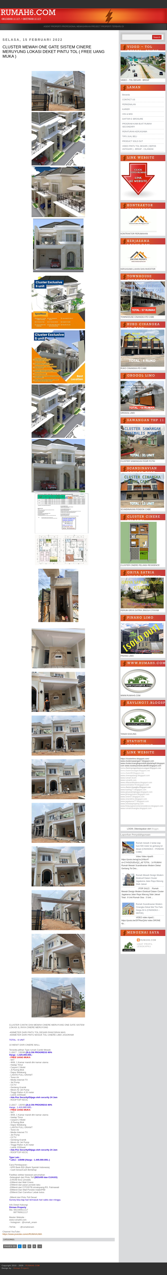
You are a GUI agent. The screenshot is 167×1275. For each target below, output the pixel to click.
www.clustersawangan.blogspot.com (135, 770)
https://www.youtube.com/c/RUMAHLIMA (22, 1234)
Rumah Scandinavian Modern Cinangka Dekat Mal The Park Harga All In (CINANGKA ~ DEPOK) (149, 908)
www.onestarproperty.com (132, 804)
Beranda (126, 95)
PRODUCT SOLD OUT (132, 141)
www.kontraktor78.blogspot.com (135, 785)
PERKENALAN (129, 104)
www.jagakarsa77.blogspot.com (135, 801)
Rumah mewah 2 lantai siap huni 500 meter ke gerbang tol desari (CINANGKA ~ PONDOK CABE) (150, 847)
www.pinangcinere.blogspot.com (135, 794)
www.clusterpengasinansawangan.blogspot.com (141, 768)
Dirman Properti (21, 1268)
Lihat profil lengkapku (145, 945)
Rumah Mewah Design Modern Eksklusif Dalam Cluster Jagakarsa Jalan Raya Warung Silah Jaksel (149, 879)
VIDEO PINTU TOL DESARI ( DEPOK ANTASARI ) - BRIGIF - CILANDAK (139, 147)
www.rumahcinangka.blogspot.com (136, 808)
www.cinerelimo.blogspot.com (134, 799)
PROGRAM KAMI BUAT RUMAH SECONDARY (137, 125)
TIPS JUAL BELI (129, 136)
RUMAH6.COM (148, 940)
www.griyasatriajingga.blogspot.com (136, 792)
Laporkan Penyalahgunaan (135, 834)
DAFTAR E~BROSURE (132, 119)
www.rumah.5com (128, 778)
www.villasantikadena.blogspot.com (136, 782)
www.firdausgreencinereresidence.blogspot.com (142, 806)
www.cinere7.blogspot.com (132, 797)
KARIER (126, 109)
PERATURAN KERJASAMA (134, 131)
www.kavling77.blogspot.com (133, 790)
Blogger (155, 829)
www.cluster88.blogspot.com (132, 773)
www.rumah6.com (128, 780)
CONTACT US (128, 99)
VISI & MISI (127, 114)
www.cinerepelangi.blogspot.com (135, 775)
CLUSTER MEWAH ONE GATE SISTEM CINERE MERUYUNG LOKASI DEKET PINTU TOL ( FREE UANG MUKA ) (54, 51)
